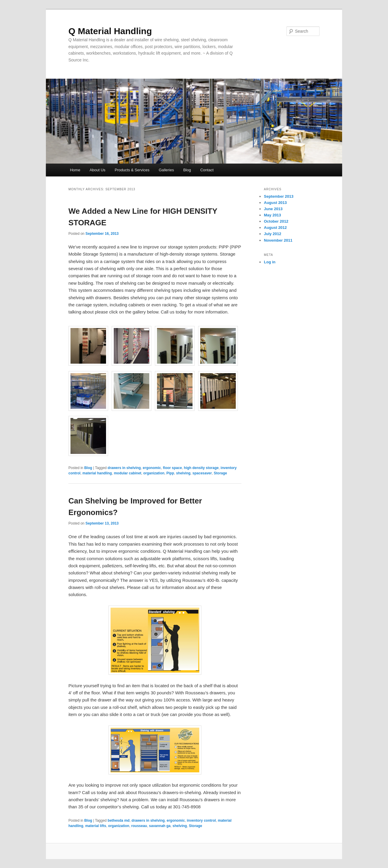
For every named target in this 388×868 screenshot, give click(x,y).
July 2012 (272, 234)
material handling (97, 473)
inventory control (201, 820)
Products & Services (132, 170)
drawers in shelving (124, 468)
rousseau (139, 826)
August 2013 (275, 202)
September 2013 (279, 196)
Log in (269, 262)
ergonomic (152, 468)
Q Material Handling (110, 31)
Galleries (166, 170)
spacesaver (202, 473)
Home (75, 170)
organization (153, 473)
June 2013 (273, 209)
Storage (220, 473)
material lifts (95, 826)
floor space (172, 468)
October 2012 (276, 221)
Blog (187, 170)
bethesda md (118, 820)
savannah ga (160, 826)
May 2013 (272, 215)
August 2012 (275, 227)
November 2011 (278, 240)
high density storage (201, 468)
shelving (183, 473)
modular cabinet (127, 473)
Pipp (170, 473)
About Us (97, 170)
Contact (207, 170)
